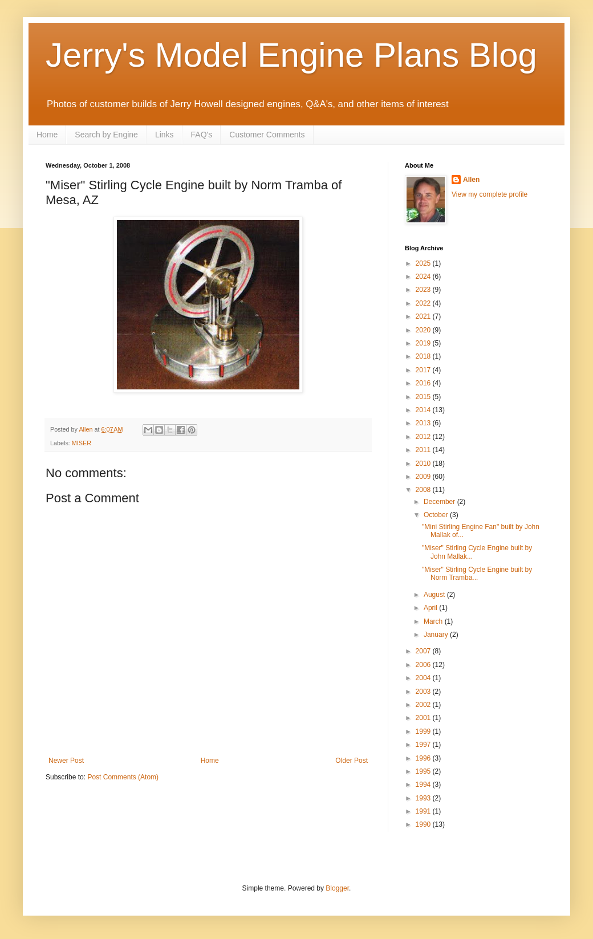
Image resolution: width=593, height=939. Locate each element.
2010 (424, 464)
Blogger (337, 888)
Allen (471, 180)
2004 (424, 678)
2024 (424, 277)
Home (47, 134)
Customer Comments (266, 134)
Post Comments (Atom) (123, 777)
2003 (424, 692)
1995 (424, 771)
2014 (424, 410)
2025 (424, 263)
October (437, 515)
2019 (424, 343)
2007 (424, 651)
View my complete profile (489, 194)
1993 (424, 798)
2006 (424, 665)
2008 (424, 490)
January (437, 635)
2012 (424, 437)
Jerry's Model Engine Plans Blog (291, 55)
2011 (424, 450)
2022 (424, 303)
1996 (424, 758)
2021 (424, 316)
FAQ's (202, 134)
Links (164, 134)
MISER (81, 443)
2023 (424, 290)
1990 (424, 824)
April (431, 608)
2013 (424, 423)
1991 (424, 811)
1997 (424, 745)
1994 (424, 784)
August (435, 595)
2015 (424, 397)
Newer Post (66, 761)
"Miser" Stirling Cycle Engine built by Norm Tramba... (477, 574)
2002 (424, 705)
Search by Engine (106, 134)
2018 (424, 356)
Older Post (351, 761)
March (434, 621)
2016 (424, 383)
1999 (424, 731)
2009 (424, 477)
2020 (424, 330)
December (440, 502)
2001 (424, 718)
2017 (424, 370)
